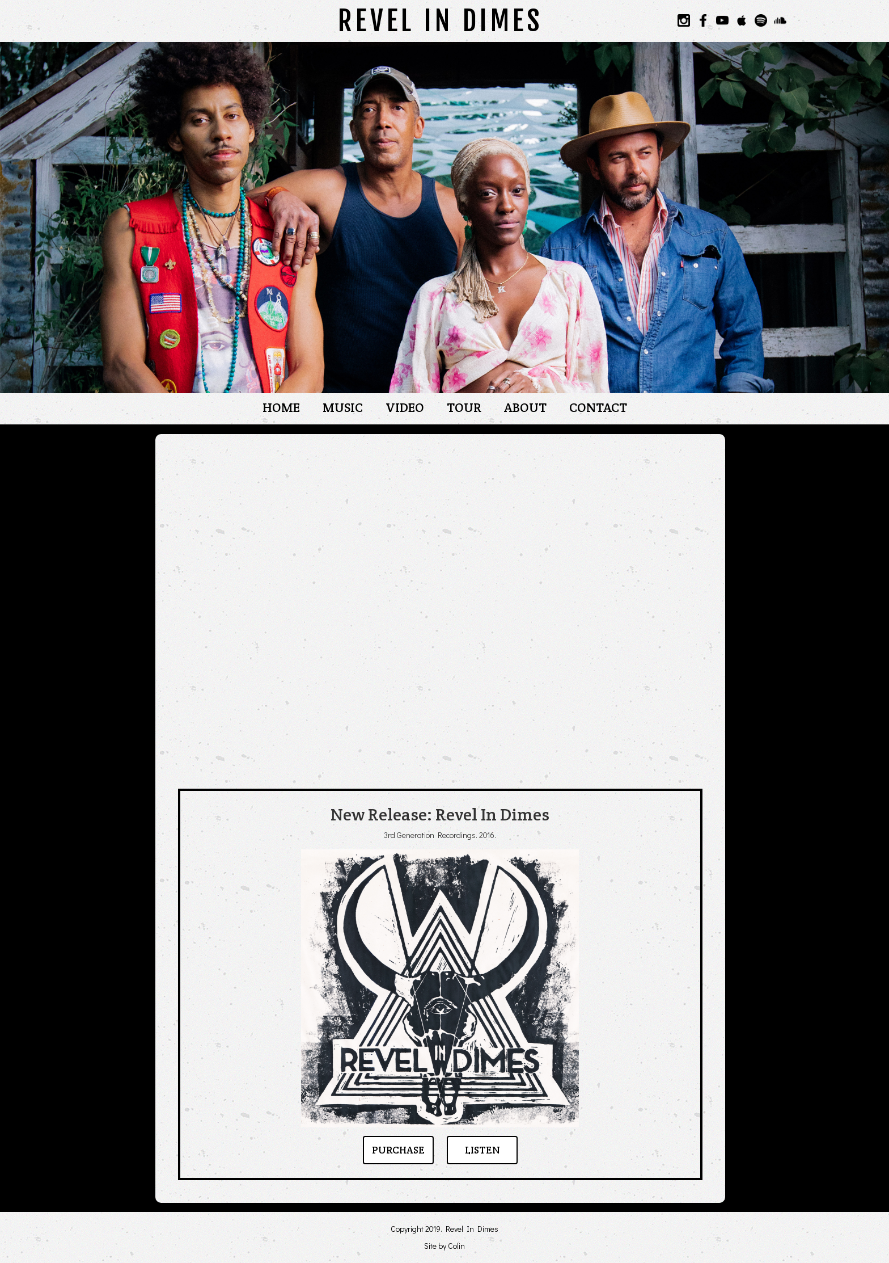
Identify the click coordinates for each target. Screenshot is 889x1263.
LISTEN (482, 1150)
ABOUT (525, 407)
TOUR (464, 407)
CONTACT (598, 407)
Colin (456, 1245)
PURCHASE (398, 1150)
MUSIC (343, 407)
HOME (281, 407)
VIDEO (405, 407)
